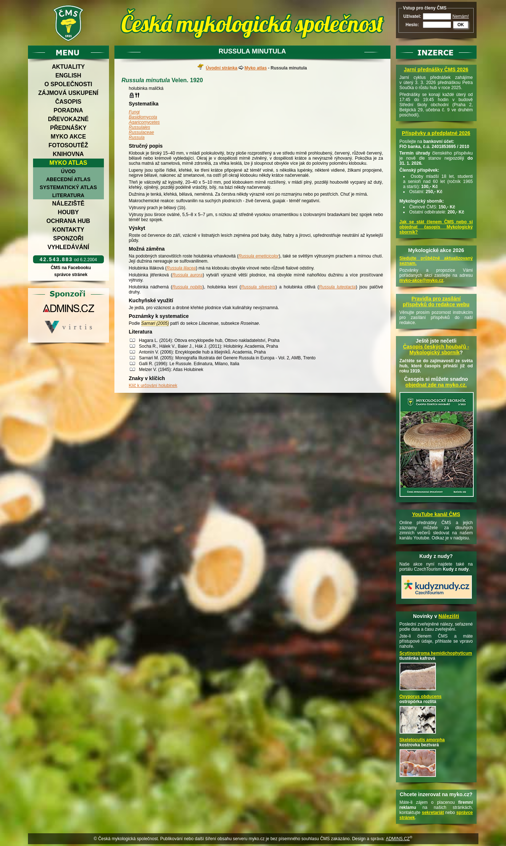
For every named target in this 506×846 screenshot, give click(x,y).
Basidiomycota (143, 117)
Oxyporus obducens (421, 696)
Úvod (68, 171)
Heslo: (412, 24)
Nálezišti (448, 616)
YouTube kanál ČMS (436, 514)
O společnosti (68, 84)
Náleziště (68, 203)
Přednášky (68, 128)
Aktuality (68, 67)
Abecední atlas (68, 179)
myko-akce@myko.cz (422, 280)
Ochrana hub (68, 221)
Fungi (134, 112)
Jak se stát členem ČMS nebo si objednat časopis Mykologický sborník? (436, 227)
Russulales (139, 127)
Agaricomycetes (144, 122)
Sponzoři (68, 238)
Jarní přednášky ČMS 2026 (436, 69)
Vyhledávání (68, 247)
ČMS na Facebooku (70, 267)
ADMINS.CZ (398, 838)
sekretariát (433, 812)
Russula (137, 137)
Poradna (68, 110)
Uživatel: (412, 16)
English (68, 75)
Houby (68, 212)
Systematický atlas (68, 187)
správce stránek (71, 274)
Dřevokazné (68, 119)
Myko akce (68, 136)
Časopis (68, 102)
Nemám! (461, 16)
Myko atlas (68, 163)
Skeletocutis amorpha (422, 739)
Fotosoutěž (68, 145)
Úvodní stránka (222, 68)
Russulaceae (141, 132)
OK (460, 24)
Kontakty (68, 230)
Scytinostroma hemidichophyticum (436, 653)
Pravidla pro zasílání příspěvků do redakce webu (436, 301)
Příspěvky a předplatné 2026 (436, 133)
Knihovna (68, 154)
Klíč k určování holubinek (153, 385)
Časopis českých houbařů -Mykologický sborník (436, 349)
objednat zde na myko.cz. (436, 385)
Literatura (68, 195)
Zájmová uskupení (68, 93)
